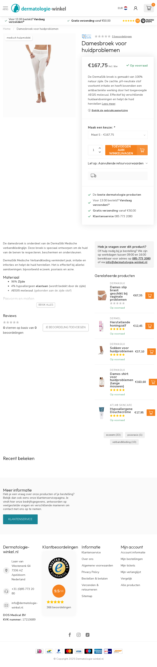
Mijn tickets (128, 565)
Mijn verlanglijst (131, 572)
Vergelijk (126, 579)
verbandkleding (124, 442)
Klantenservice (20, 519)
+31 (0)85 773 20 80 (23, 591)
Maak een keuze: (101, 127)
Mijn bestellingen (132, 559)
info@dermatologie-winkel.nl (126, 262)
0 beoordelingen (122, 36)
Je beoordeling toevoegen (66, 327)
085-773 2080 (141, 258)
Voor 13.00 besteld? (27, 21)
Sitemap (87, 596)
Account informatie (133, 552)
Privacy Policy (90, 572)
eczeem (113, 435)
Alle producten (130, 585)
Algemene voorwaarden (97, 565)
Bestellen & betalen (95, 579)
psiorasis (134, 435)
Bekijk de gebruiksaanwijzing (110, 110)
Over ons (87, 559)
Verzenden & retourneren (90, 587)
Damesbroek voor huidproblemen (37, 29)
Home (7, 29)
